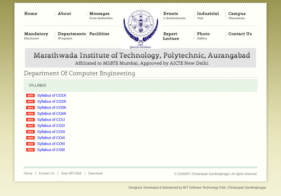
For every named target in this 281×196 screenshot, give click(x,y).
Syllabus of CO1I (51, 119)
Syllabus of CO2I (51, 125)
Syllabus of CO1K (51, 95)
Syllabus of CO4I (51, 138)
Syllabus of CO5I (51, 144)
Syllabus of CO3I (51, 132)
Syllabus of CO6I (51, 150)
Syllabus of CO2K (51, 101)
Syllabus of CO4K (51, 113)
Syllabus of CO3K (51, 107)
